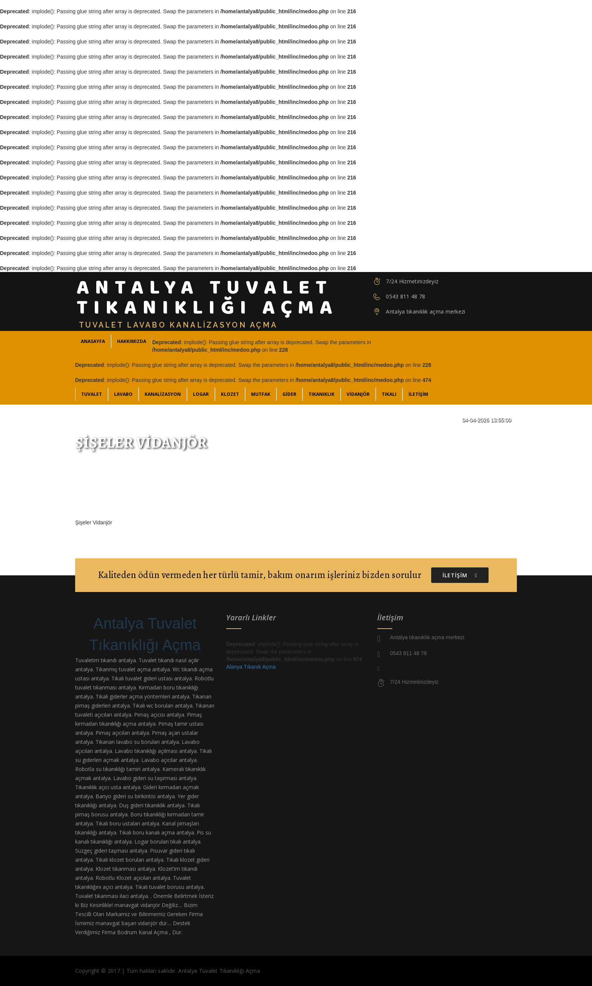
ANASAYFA (93, 341)
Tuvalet (91, 394)
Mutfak (260, 394)
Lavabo (123, 394)
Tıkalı (389, 394)
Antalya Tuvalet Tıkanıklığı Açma (145, 634)
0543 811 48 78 (405, 296)
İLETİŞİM (418, 394)
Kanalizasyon (163, 394)
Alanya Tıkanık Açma (251, 667)
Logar (201, 394)
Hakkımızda (131, 341)
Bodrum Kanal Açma (142, 932)
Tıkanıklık (321, 394)
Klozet (230, 394)
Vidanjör (358, 394)
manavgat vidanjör (137, 905)
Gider (289, 394)
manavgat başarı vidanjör (126, 923)
